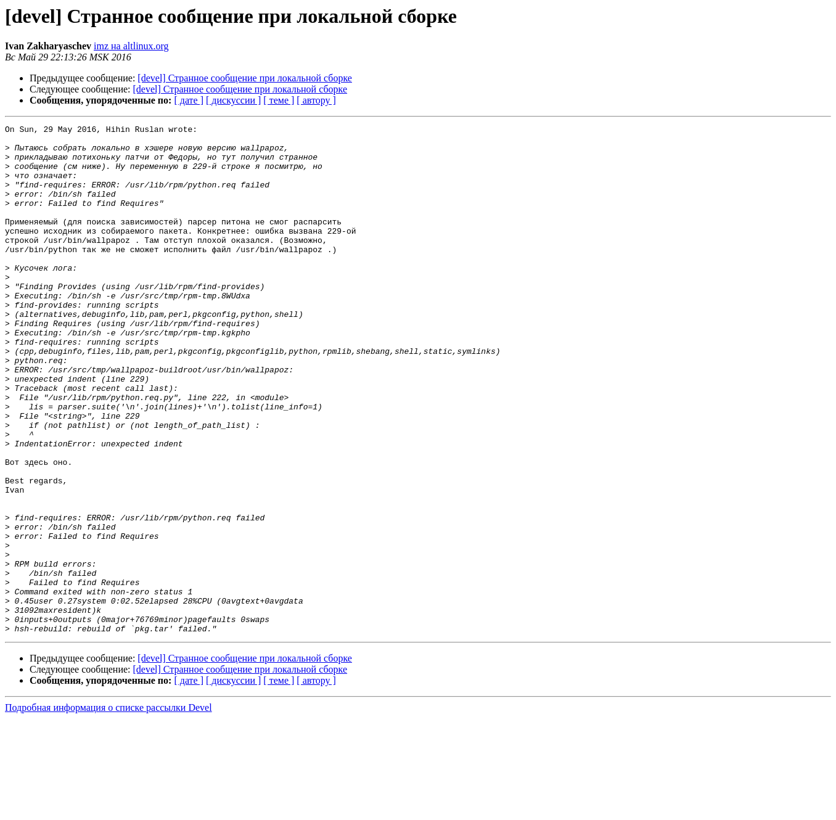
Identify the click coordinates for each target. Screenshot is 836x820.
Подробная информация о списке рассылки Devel (108, 809)
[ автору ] (316, 100)
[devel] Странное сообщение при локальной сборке (244, 78)
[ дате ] (188, 100)
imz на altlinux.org (131, 46)
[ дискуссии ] (233, 100)
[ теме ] (278, 100)
